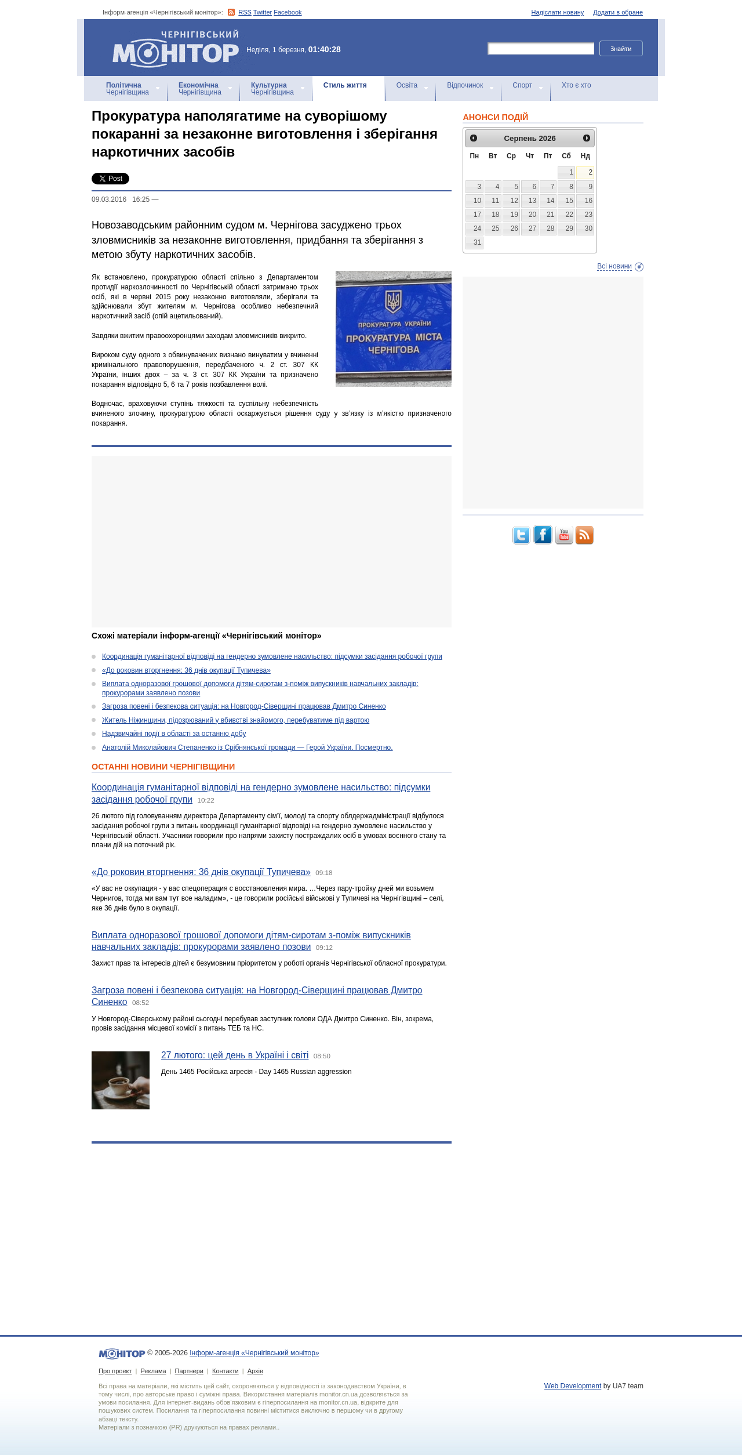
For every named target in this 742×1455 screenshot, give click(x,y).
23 (588, 215)
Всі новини (614, 266)
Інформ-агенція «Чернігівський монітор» (179, 47)
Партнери (189, 1370)
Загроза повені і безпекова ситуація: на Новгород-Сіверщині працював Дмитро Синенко (244, 706)
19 (514, 215)
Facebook (287, 12)
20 (532, 215)
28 (550, 228)
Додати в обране (618, 12)
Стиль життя (345, 85)
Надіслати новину (558, 12)
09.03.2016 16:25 (121, 199)
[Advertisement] (272, 541)
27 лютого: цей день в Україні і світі (234, 1055)
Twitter (262, 12)
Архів (255, 1370)
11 (495, 201)
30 (588, 228)
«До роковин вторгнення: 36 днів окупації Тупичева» (186, 670)
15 (569, 201)
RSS (245, 12)
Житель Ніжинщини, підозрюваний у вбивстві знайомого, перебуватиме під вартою (235, 720)
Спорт (522, 85)
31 (477, 242)
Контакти (225, 1370)
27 (532, 228)
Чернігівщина (127, 88)
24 (477, 228)
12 (514, 201)
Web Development (573, 1386)
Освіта (407, 85)
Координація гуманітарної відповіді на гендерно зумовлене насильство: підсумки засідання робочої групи (272, 656)
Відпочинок (465, 85)
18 (495, 215)
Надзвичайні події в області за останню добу (174, 734)
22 (569, 215)
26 (514, 228)
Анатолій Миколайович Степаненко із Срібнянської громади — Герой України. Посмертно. (247, 747)
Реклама (153, 1370)
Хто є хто (576, 85)
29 (569, 228)
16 (588, 201)
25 (495, 228)
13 (532, 201)
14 (550, 201)
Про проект (115, 1370)
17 (477, 215)
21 (550, 215)
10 (477, 201)
